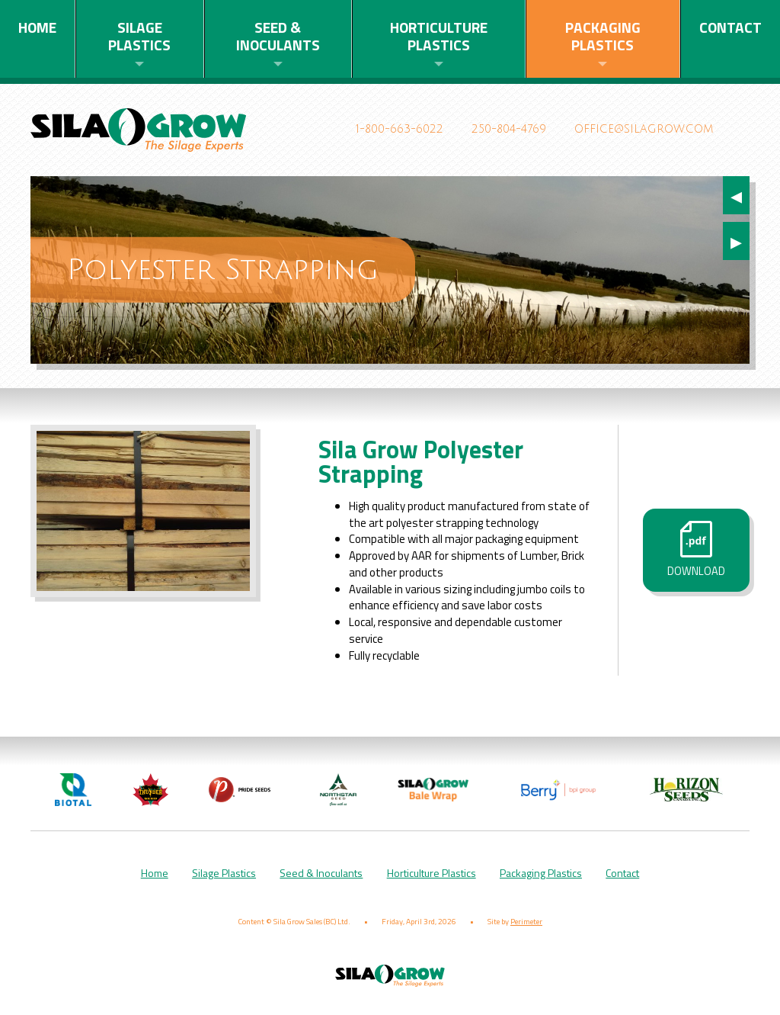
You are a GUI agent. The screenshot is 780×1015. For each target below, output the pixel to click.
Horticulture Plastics (439, 36)
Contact (730, 27)
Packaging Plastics (603, 36)
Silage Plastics (139, 36)
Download (696, 550)
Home (37, 27)
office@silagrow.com (643, 129)
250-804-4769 (509, 129)
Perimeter (526, 913)
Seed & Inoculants (278, 36)
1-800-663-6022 (399, 129)
